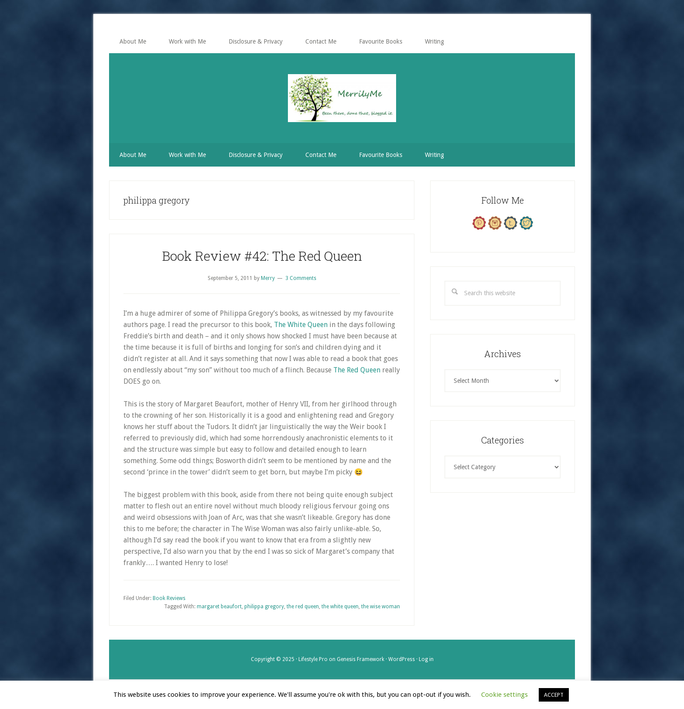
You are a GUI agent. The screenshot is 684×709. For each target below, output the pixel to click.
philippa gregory (264, 606)
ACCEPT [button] (554, 695)
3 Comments (300, 278)
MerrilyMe (342, 98)
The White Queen (301, 324)
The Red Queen (356, 370)
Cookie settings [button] (504, 695)
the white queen (340, 606)
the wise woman (380, 606)
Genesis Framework (360, 659)
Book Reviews (169, 598)
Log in (426, 659)
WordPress (401, 659)
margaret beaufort (219, 606)
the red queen (303, 606)
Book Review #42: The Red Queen (262, 255)
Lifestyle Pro (313, 659)
